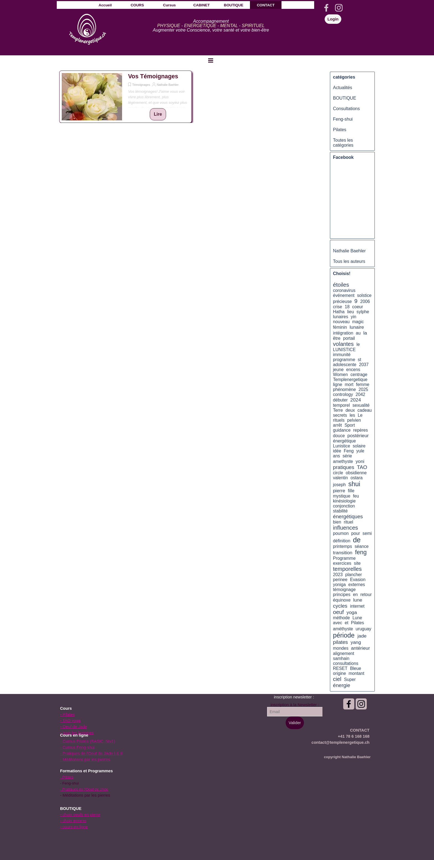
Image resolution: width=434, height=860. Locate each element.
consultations (345, 663)
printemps (342, 546)
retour (366, 594)
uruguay (363, 628)
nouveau (341, 321)
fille (351, 490)
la (365, 333)
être (336, 338)
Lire (158, 114)
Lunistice (341, 446)
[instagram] (338, 7)
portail (349, 338)
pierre (339, 490)
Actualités (342, 87)
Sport (350, 425)
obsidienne (356, 472)
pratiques (343, 467)
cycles (340, 606)
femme (362, 384)
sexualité (361, 405)
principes (341, 594)
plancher (353, 574)
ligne (337, 384)
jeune (338, 369)
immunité (342, 354)
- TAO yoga (70, 720)
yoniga (339, 584)
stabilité (340, 511)
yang (356, 642)
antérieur (360, 648)
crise (337, 306)
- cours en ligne (74, 827)
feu (356, 496)
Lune (357, 617)
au (358, 333)
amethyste (343, 461)
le (358, 344)
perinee (340, 579)
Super (350, 679)
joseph (339, 484)
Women (340, 374)
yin (353, 316)
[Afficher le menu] (211, 60)
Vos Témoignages (153, 76)
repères (360, 430)
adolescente (344, 364)
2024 (355, 400)
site (357, 563)
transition (342, 552)
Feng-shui (343, 119)
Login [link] (333, 19)
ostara (356, 477)
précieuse (342, 301)
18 (347, 306)
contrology (343, 394)
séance (362, 546)
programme (344, 359)
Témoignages (141, 84)
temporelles (347, 569)
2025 (363, 389)
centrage (358, 374)
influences (345, 528)
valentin (340, 477)
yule (360, 451)
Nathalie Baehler (168, 84)
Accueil (105, 5)
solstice (364, 295)
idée (337, 451)
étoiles (341, 285)
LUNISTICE (344, 349)
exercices (342, 563)
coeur (357, 306)
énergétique (344, 441)
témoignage (344, 589)
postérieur (358, 435)
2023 (338, 574)
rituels (339, 420)
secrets (340, 415)
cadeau (365, 410)
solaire (359, 446)
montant (356, 673)
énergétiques (348, 516)
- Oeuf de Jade (73, 726)
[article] (125, 97)
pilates (340, 642)
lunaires (340, 316)
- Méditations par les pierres (85, 759)
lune (357, 600)
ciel (337, 679)
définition (341, 540)
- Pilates (67, 714)
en (355, 594)
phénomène (344, 389)
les (352, 415)
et (346, 622)
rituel (348, 522)
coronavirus (344, 290)
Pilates (339, 129)
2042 (360, 394)
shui (354, 484)
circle (338, 472)
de (357, 540)
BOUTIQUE (344, 98)
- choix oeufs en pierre (80, 814)
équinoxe (342, 600)
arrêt (337, 425)
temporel (341, 405)
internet (357, 606)
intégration (343, 333)
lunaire (357, 327)
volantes (343, 344)
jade (361, 636)
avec (337, 622)
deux (350, 410)
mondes (340, 648)
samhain (341, 658)
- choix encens (73, 820)
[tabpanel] (211, 25)
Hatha (339, 311)
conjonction (344, 506)
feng (361, 552)
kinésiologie (344, 501)
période (344, 635)
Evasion (358, 579)
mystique (341, 496)
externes (356, 584)
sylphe (362, 311)
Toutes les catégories (343, 142)
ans (336, 456)
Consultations (346, 108)
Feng (349, 451)
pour (355, 533)
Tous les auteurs (349, 261)
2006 (365, 301)
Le (360, 415)
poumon (341, 533)
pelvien (354, 420)
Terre (338, 410)
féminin (340, 327)
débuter (340, 400)
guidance (342, 430)
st (359, 359)
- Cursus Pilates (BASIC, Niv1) (87, 741)
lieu (350, 311)
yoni (360, 461)
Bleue (355, 668)
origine (339, 673)
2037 (364, 364)
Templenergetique (350, 379)
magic (358, 321)
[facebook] (326, 7)
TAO (362, 467)
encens (353, 369)
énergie (341, 685)
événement (344, 295)
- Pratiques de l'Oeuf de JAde (84, 789)
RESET (340, 668)
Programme (344, 558)
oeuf (338, 612)
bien (337, 522)
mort (349, 384)
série (347, 456)
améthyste (343, 628)
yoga (352, 612)
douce (339, 435)
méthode (341, 617)
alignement (343, 653)
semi (367, 533)
